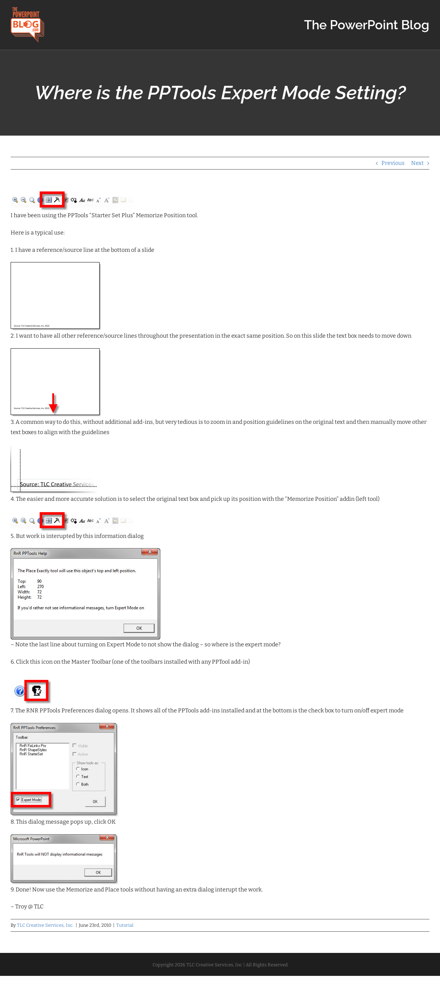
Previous (393, 163)
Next (417, 163)
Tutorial (124, 925)
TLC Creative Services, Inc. (45, 925)
